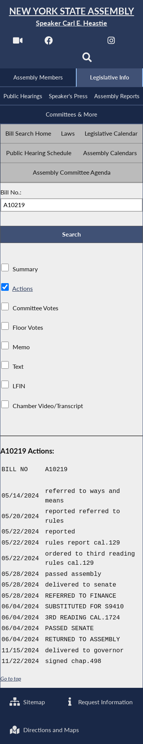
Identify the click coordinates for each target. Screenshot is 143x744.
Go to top (10, 679)
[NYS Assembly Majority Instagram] (111, 42)
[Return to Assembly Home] (71, 17)
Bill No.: (10, 192)
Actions (22, 288)
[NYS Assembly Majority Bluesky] (55, 59)
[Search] (87, 59)
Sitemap (27, 701)
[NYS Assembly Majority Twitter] (80, 42)
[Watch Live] (17, 42)
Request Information (98, 701)
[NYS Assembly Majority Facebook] (49, 42)
